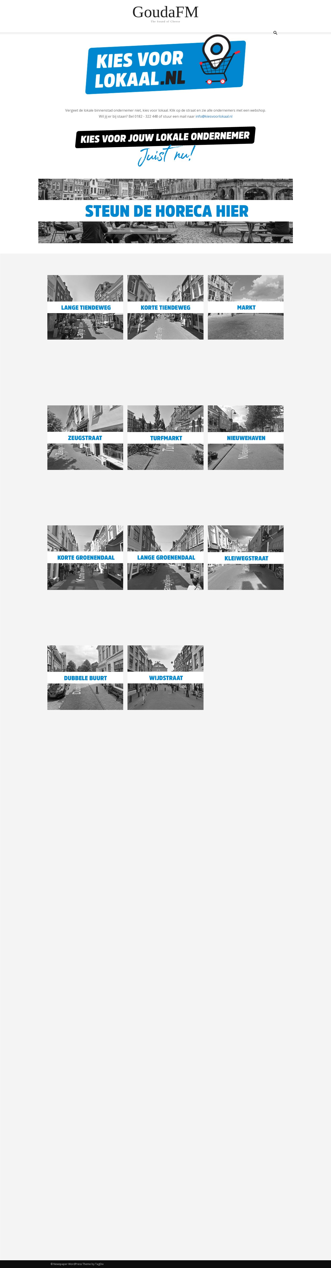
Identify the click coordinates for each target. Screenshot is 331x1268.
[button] (275, 33)
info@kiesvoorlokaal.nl (214, 116)
